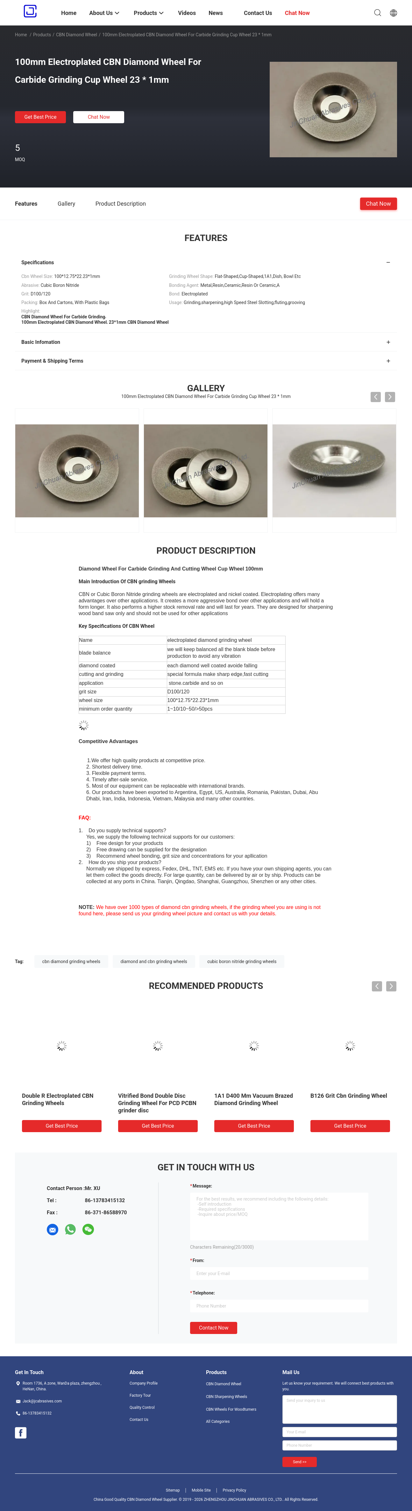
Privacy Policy (234, 1490)
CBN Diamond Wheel (76, 34)
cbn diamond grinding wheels (71, 961)
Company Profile (144, 1383)
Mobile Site (201, 1490)
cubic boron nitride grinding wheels (241, 961)
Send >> (299, 1462)
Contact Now (213, 1328)
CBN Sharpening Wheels (226, 1396)
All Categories (218, 1421)
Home (21, 34)
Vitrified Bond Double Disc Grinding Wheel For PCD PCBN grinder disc (157, 1103)
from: (198, 1260)
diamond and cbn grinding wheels (154, 961)
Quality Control (142, 1407)
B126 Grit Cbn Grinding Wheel (348, 1095)
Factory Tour (140, 1395)
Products (42, 34)
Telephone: (204, 1292)
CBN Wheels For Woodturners (231, 1409)
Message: (202, 1185)
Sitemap (173, 1490)
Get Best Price (41, 117)
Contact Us (139, 1419)
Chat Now (99, 117)
